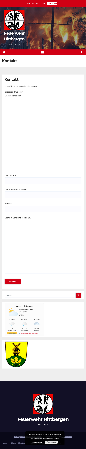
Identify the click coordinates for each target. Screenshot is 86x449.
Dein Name (43, 178)
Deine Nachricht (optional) (43, 246)
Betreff (43, 206)
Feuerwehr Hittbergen (43, 419)
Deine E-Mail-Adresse (43, 192)
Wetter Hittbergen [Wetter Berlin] (24, 306)
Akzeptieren (51, 442)
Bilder (13, 443)
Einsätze (21, 443)
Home (4, 443)
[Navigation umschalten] (42, 52)
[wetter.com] (12, 334)
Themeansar (67, 437)
